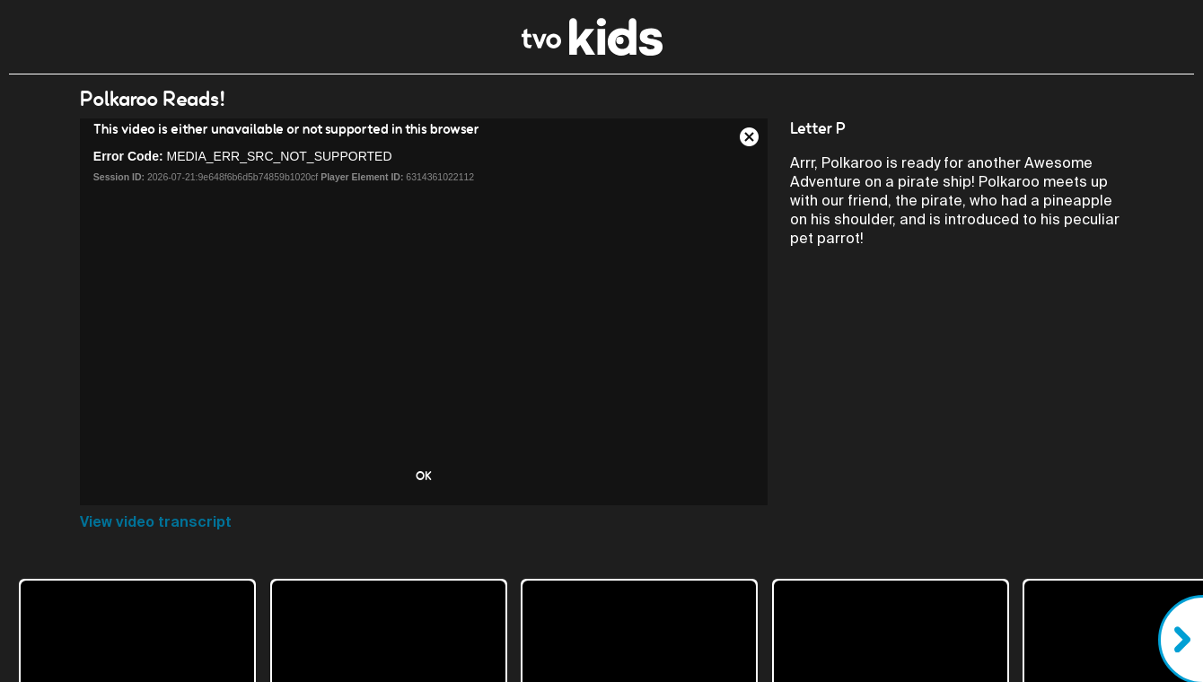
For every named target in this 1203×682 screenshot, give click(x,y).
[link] (592, 50)
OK (424, 476)
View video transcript (156, 521)
